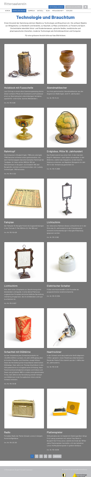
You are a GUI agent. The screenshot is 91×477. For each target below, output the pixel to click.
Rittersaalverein (15, 4)
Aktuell (40, 10)
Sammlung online (19, 10)
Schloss (69, 10)
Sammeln (31, 10)
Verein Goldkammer (74, 7)
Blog (48, 10)
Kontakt (23, 469)
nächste (57, 456)
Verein (7, 10)
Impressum (29, 469)
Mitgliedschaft (58, 10)
